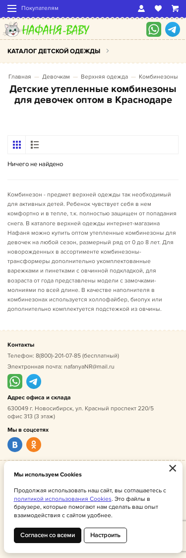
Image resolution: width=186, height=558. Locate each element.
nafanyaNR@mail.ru (89, 367)
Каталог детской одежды (53, 51)
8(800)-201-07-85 (58, 356)
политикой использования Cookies (63, 499)
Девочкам (56, 77)
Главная (19, 77)
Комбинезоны (158, 77)
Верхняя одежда (104, 77)
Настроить (105, 535)
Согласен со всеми (47, 535)
